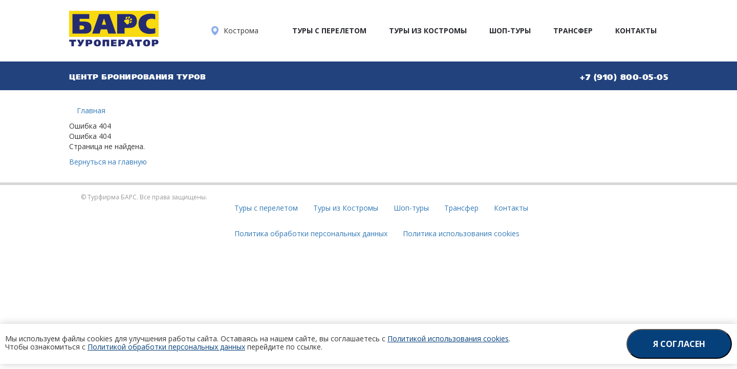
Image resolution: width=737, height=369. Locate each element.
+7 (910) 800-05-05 (624, 76)
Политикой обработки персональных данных (166, 347)
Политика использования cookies (461, 233)
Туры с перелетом (329, 30)
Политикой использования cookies (448, 338)
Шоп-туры (510, 30)
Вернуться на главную (108, 162)
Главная (91, 110)
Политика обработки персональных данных (310, 233)
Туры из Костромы (428, 30)
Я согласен (679, 344)
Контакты (636, 30)
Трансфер (573, 30)
